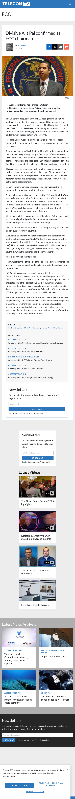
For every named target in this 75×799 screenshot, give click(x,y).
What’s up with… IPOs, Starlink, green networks (27, 351)
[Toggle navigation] (70, 4)
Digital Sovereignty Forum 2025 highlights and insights (36, 537)
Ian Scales (21, 45)
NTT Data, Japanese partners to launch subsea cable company (18, 699)
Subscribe (37, 409)
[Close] (67, 770)
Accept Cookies (20, 785)
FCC (6, 14)
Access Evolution (17, 339)
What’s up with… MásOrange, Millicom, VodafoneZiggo (31, 377)
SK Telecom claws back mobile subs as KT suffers (55, 698)
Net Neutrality (34, 328)
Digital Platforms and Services (23, 357)
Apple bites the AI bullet (54, 656)
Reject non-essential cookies (51, 784)
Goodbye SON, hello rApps (36, 605)
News (44, 328)
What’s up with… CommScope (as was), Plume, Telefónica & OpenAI (35, 343)
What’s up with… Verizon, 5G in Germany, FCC (27, 369)
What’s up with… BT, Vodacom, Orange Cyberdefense (30, 360)
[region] (35, 782)
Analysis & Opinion (15, 328)
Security (45, 693)
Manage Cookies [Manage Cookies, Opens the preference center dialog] (35, 792)
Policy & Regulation (55, 328)
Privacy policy (38, 413)
